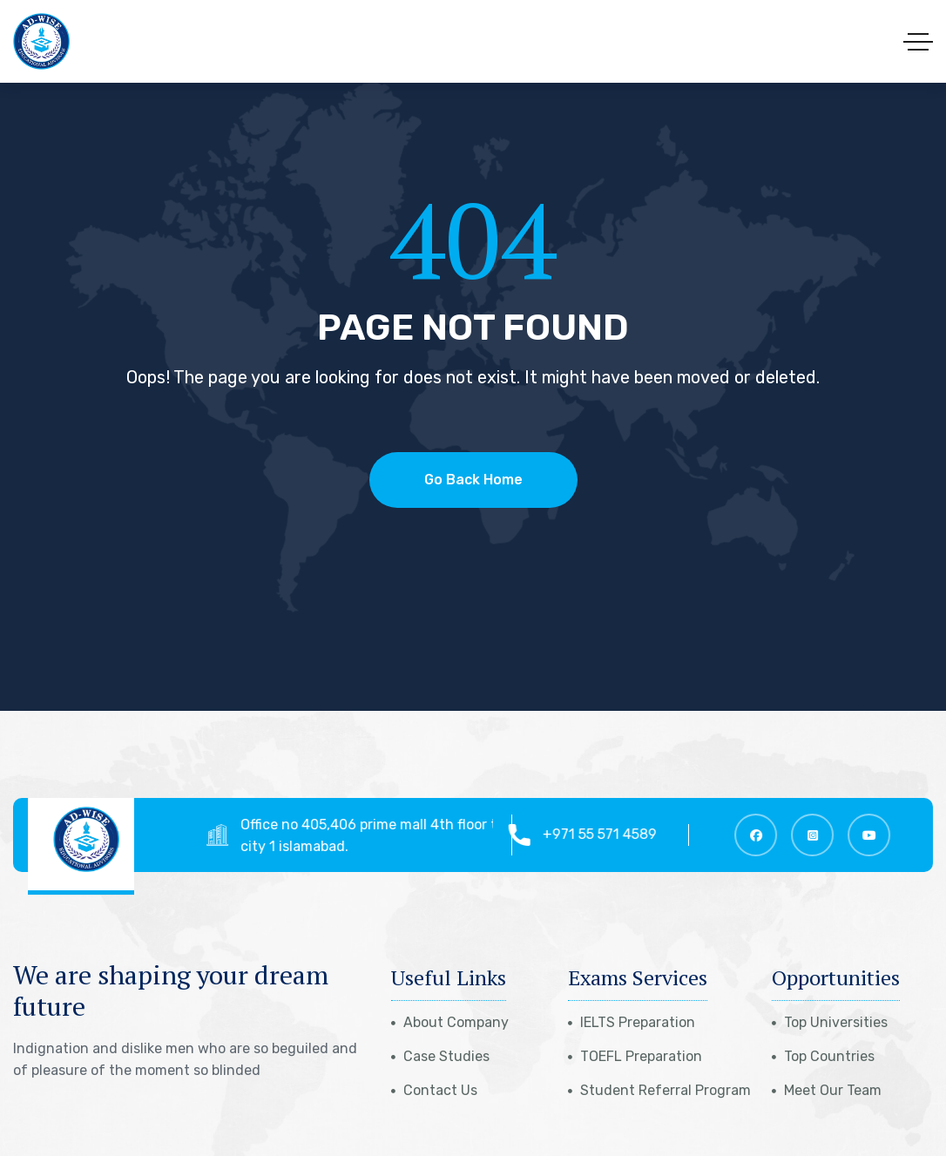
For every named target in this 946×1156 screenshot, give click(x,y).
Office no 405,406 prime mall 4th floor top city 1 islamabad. (383, 835)
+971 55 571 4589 (607, 834)
